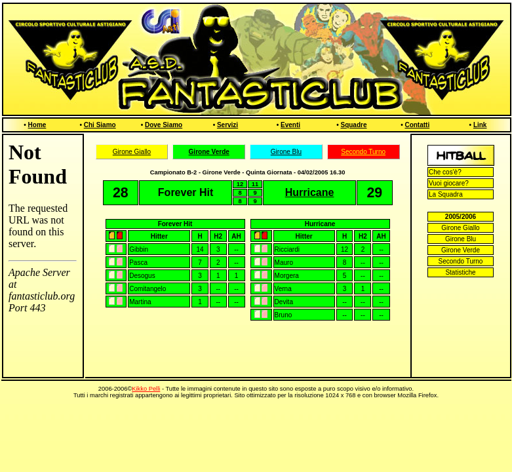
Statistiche (460, 272)
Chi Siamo (100, 124)
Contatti (416, 124)
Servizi (227, 124)
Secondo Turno (363, 151)
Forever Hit (175, 223)
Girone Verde (460, 250)
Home (37, 124)
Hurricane (320, 223)
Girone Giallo (132, 151)
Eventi (290, 124)
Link (480, 124)
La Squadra (446, 194)
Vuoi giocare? (449, 183)
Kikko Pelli (146, 388)
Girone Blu (286, 151)
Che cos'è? (445, 172)
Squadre (353, 124)
